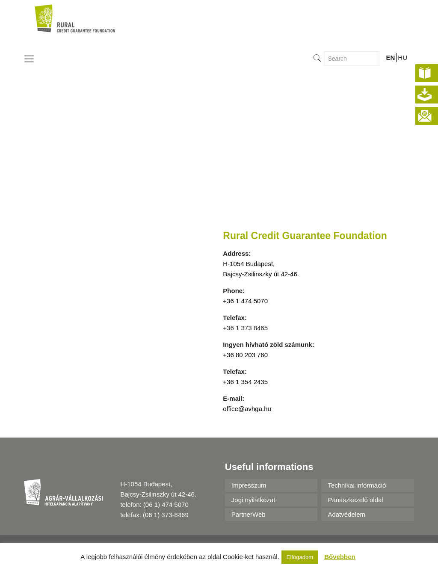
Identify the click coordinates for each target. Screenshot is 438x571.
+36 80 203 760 (245, 354)
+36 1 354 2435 (245, 381)
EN (390, 57)
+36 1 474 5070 (245, 301)
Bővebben (339, 556)
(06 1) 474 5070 (166, 504)
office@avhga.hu (247, 408)
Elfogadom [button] (300, 557)
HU (402, 57)
